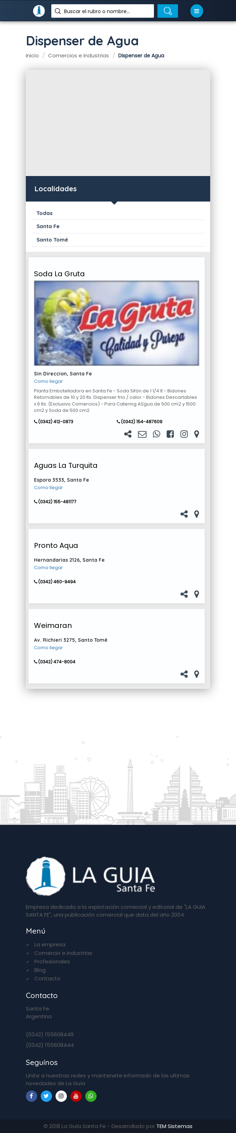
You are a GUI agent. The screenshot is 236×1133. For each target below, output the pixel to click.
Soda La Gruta (59, 274)
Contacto (47, 978)
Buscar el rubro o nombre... (97, 11)
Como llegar (48, 381)
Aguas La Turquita (66, 465)
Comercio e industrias (63, 953)
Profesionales (52, 961)
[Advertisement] (118, 122)
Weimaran (53, 625)
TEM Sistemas (174, 1126)
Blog (40, 970)
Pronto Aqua (56, 545)
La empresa (49, 944)
